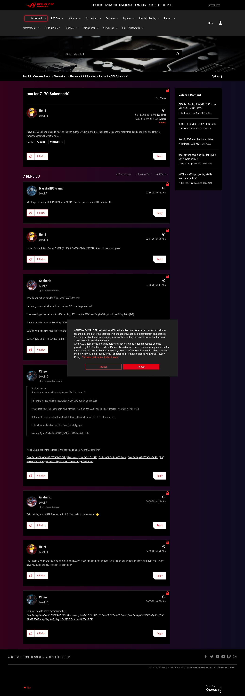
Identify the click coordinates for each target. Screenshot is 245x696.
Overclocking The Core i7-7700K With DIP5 (46, 457)
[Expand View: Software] (80, 18)
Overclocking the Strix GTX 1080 (82, 457)
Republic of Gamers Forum (36, 76)
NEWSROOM (37, 657)
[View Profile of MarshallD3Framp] (51, 188)
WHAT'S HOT (155, 5)
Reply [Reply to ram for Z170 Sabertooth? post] (160, 156)
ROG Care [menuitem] (55, 18)
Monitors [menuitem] (70, 28)
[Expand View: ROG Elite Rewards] (142, 28)
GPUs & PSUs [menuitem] (51, 28)
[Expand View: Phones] (174, 18)
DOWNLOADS (125, 5)
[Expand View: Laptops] (133, 18)
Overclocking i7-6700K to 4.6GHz (143, 457)
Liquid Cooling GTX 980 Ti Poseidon (62, 461)
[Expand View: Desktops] (117, 18)
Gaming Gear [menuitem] (89, 28)
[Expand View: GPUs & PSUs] (60, 28)
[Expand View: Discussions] (100, 18)
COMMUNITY (140, 5)
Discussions (60, 76)
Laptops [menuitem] (127, 18)
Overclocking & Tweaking (191, 163)
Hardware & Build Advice (83, 76)
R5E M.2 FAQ (87, 461)
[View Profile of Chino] (43, 371)
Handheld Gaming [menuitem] (147, 18)
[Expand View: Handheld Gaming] (158, 18)
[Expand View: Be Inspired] (45, 18)
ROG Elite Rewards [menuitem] (131, 28)
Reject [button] (103, 367)
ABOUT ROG (14, 657)
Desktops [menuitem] (110, 18)
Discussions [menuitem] (92, 18)
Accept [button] (141, 367)
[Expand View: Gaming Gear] (97, 28)
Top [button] (29, 687)
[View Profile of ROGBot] (162, 122)
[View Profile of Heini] (42, 110)
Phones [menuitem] (168, 18)
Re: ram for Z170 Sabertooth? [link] (113, 76)
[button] (31, 156)
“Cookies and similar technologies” (100, 357)
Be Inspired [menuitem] (36, 18)
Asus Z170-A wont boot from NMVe (195, 139)
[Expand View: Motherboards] (39, 28)
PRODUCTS (97, 5)
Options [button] (216, 76)
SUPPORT (168, 5)
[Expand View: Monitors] (77, 28)
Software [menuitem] (72, 18)
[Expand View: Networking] (116, 28)
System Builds (56, 142)
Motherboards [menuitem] (30, 28)
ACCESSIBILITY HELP (58, 657)
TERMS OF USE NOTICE (158, 667)
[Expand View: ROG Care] (62, 18)
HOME (26, 657)
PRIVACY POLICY (177, 667)
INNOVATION (111, 5)
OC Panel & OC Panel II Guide (112, 457)
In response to (50, 290)
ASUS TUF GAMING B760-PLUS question (197, 124)
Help (210, 23)
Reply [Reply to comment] (160, 213)
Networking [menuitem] (108, 28)
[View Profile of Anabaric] (45, 281)
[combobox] (122, 54)
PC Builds (41, 142)
